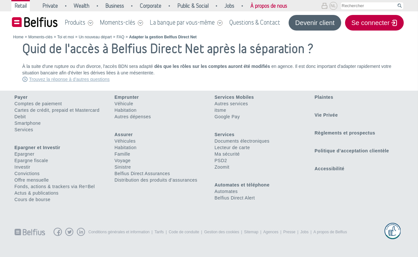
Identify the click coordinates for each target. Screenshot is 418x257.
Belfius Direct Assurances (142, 173)
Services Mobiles (234, 97)
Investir (22, 167)
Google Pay (227, 116)
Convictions (27, 173)
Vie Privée (326, 115)
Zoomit (222, 167)
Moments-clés (117, 22)
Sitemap (251, 232)
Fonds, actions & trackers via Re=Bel (55, 186)
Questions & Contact (254, 22)
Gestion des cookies (221, 232)
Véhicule (123, 103)
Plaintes (324, 97)
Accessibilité (329, 168)
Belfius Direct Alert (235, 197)
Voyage (122, 160)
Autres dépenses (132, 116)
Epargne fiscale (31, 160)
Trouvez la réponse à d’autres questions (69, 79)
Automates (226, 191)
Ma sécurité (227, 154)
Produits (75, 22)
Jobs (304, 232)
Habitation (125, 110)
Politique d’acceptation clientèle (352, 150)
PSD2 (221, 160)
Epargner (25, 154)
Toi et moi (65, 37)
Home (18, 37)
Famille (122, 154)
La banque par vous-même (182, 22)
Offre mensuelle (32, 180)
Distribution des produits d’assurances (155, 180)
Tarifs (159, 232)
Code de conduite (184, 232)
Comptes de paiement (38, 103)
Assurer (123, 134)
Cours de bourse (33, 199)
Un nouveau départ (95, 37)
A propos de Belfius (330, 232)
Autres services (231, 103)
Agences (271, 232)
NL (333, 5)
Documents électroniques (242, 141)
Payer (21, 97)
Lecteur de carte (232, 147)
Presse (289, 232)
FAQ (120, 37)
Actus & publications (37, 193)
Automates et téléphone (242, 184)
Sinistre (122, 167)
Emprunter (126, 97)
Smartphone (28, 123)
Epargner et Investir (38, 147)
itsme (220, 110)
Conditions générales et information (119, 232)
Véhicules (125, 141)
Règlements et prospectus (345, 132)
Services (24, 129)
